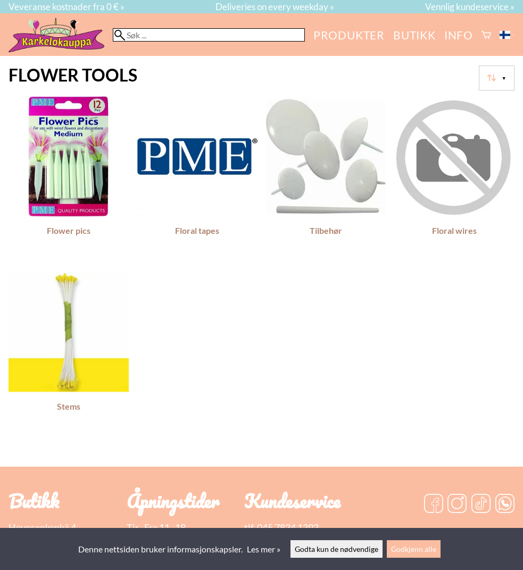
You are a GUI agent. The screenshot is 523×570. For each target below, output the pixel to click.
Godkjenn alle (413, 548)
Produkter (349, 35)
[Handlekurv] (486, 34)
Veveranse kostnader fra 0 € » (66, 6)
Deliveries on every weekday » (274, 6)
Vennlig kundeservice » (469, 6)
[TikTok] (481, 504)
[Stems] (69, 355)
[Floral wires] (454, 180)
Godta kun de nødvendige (336, 548)
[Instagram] (457, 504)
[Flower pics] (69, 180)
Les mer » (263, 549)
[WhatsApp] (504, 504)
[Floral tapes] (197, 180)
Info (458, 35)
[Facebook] (433, 504)
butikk (414, 35)
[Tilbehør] (326, 180)
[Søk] (209, 35)
